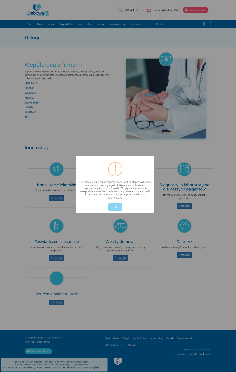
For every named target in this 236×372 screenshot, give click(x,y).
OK (115, 207)
